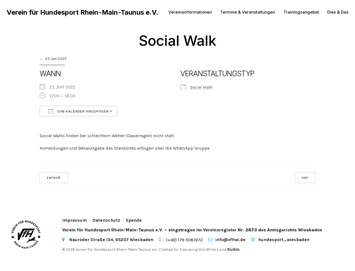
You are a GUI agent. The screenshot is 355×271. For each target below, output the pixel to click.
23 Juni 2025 (56, 59)
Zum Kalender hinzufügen (78, 111)
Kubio (233, 249)
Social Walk (201, 87)
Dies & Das (337, 12)
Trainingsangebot (301, 12)
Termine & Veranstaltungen (247, 12)
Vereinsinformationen (190, 12)
